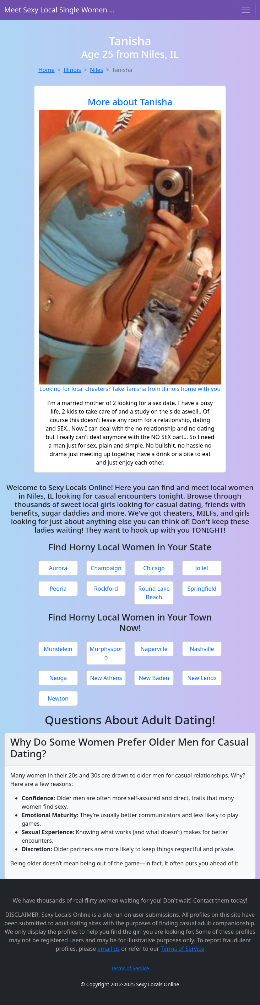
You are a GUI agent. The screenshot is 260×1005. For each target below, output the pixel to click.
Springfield (202, 589)
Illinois (72, 70)
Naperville (153, 649)
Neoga (58, 678)
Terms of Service (182, 949)
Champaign (106, 568)
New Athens (106, 678)
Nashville (202, 649)
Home (46, 70)
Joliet (201, 568)
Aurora (58, 568)
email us (108, 949)
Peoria (57, 589)
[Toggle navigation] (246, 10)
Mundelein (58, 649)
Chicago (153, 568)
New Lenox (202, 678)
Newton (58, 698)
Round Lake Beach (153, 593)
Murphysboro (106, 653)
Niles (96, 70)
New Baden (154, 678)
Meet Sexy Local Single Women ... (59, 10)
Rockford (106, 589)
